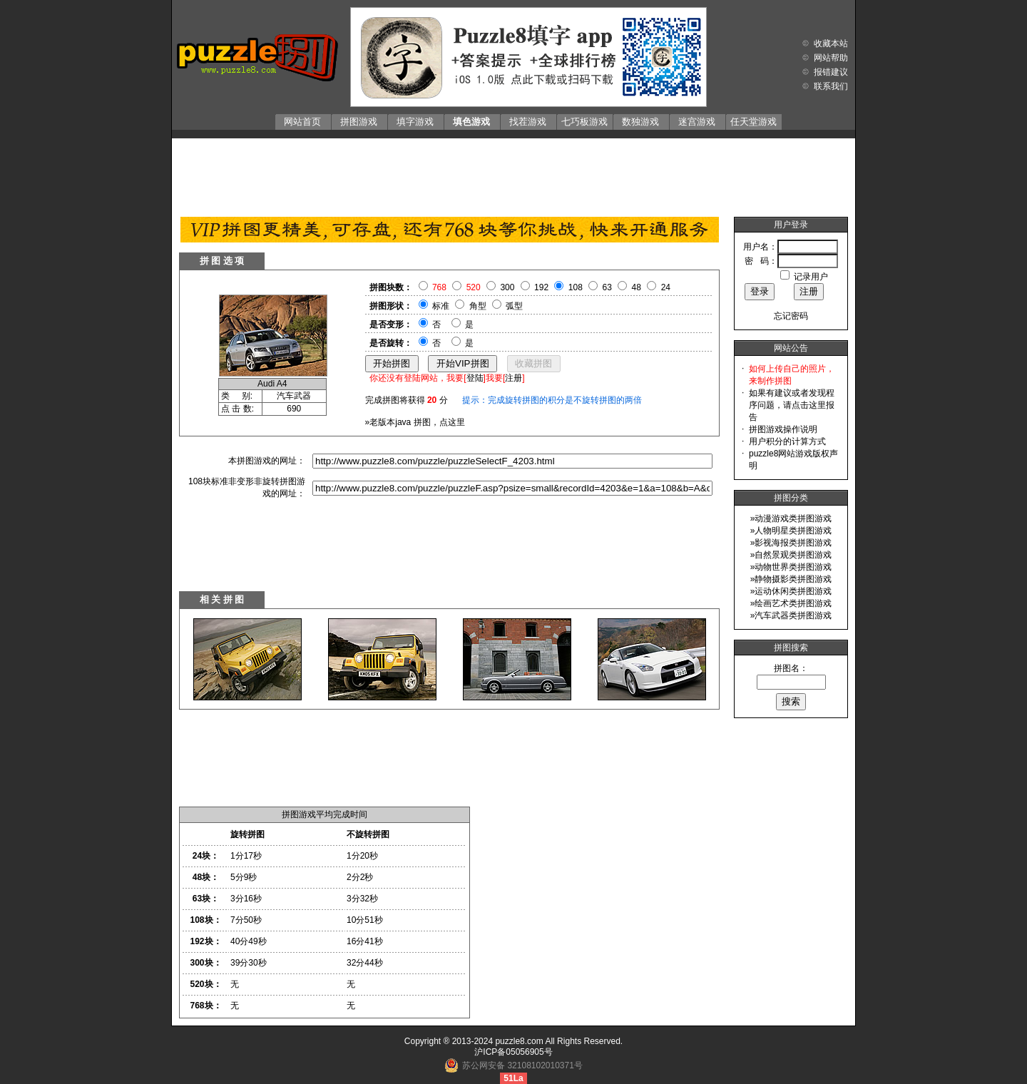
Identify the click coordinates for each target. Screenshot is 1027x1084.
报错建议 (831, 72)
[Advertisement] (513, 174)
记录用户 (811, 277)
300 (507, 287)
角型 (477, 306)
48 (636, 287)
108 (575, 287)
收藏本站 (831, 43)
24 (665, 287)
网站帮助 (831, 58)
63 (607, 287)
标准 (440, 306)
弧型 (514, 306)
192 (541, 287)
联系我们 (831, 86)
